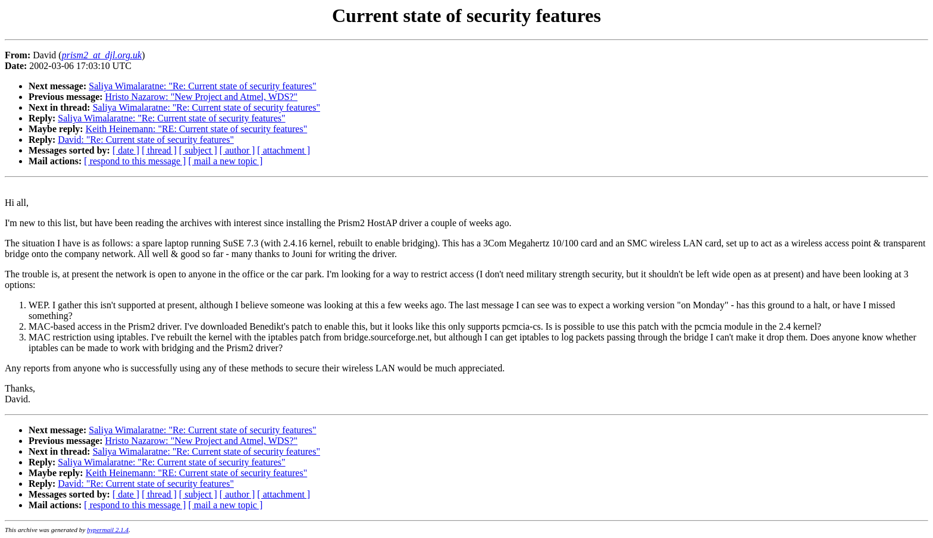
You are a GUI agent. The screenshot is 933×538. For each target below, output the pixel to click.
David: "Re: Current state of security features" (146, 139)
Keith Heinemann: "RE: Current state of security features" (197, 129)
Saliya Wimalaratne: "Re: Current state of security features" (202, 86)
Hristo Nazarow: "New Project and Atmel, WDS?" (201, 97)
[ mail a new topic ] (225, 161)
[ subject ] (198, 150)
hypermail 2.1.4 (108, 529)
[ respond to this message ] (135, 161)
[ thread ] (159, 150)
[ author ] (237, 150)
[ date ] (125, 150)
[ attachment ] (283, 150)
